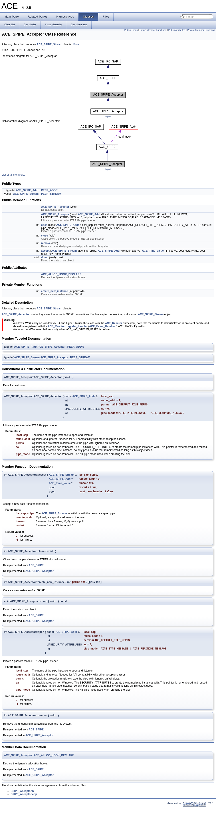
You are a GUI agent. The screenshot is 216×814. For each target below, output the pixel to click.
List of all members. (13, 175)
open (44, 225)
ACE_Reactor (113, 323)
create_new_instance (54, 291)
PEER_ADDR (49, 190)
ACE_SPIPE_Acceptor (55, 207)
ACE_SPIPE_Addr (27, 190)
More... (77, 44)
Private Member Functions (201, 30)
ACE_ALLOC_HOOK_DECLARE (61, 275)
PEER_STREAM (51, 194)
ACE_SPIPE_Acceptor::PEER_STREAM (65, 358)
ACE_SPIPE (36, 569)
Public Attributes (176, 30)
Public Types (131, 30)
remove (46, 243)
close (44, 236)
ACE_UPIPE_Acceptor (39, 575)
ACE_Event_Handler (102, 327)
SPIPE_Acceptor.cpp (24, 801)
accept (45, 251)
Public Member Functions (153, 30)
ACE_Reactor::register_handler (68, 327)
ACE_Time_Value (153, 251)
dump (44, 258)
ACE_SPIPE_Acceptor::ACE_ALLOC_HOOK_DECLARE (39, 762)
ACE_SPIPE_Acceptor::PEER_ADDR (60, 347)
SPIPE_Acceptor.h (22, 798)
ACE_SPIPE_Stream (49, 44)
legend (108, 117)
